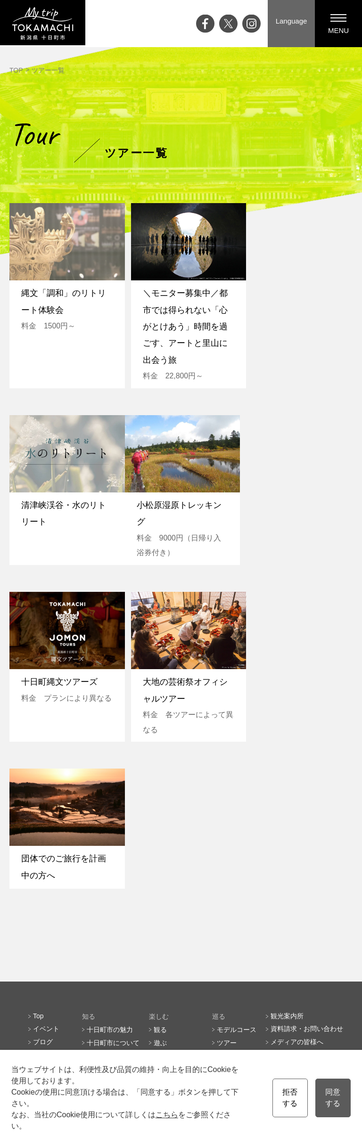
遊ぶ (160, 861)
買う (160, 888)
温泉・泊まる (173, 901)
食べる (163, 874)
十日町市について (113, 861)
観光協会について (297, 874)
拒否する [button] (289, 1097)
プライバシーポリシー (304, 888)
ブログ (43, 861)
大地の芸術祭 (53, 888)
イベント (46, 848)
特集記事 (46, 874)
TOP (16, 70)
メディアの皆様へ (297, 861)
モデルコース (236, 848)
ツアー (227, 861)
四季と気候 (103, 874)
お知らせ (46, 927)
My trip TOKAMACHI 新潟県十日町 (45, 23)
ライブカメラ (53, 901)
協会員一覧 (287, 901)
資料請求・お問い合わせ (307, 848)
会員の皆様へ (236, 954)
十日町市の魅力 (110, 848)
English (146, 981)
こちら (167, 1115)
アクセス (46, 914)
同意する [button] (332, 1097)
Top (38, 835)
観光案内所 (287, 835)
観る (160, 848)
